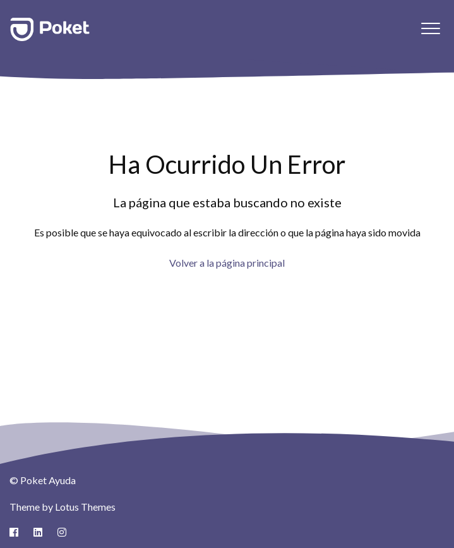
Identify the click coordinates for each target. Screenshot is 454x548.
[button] (430, 28)
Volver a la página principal (227, 263)
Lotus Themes (85, 507)
